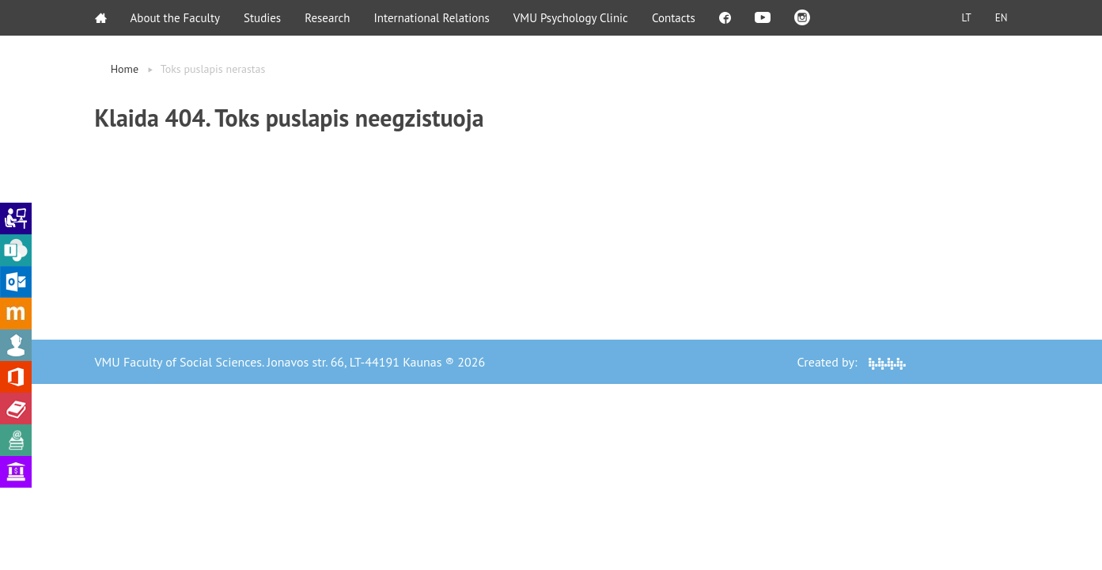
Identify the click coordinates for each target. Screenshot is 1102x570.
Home (124, 69)
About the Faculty (176, 17)
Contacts (673, 17)
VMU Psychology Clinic (570, 17)
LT (966, 18)
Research (327, 17)
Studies (262, 17)
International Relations (431, 17)
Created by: (851, 362)
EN (1001, 18)
